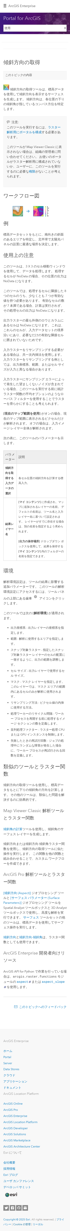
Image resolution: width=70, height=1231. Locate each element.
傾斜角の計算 (12, 829)
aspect (22, 981)
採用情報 (9, 1168)
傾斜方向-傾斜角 (30, 937)
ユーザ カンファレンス (18, 1180)
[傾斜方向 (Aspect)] (17, 893)
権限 (32, 171)
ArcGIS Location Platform (20, 1121)
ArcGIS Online (13, 1103)
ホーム (7, 1050)
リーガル (38, 1223)
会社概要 (9, 1162)
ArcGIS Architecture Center (21, 1146)
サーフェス (31, 917)
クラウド (9, 1074)
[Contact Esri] (25, 1207)
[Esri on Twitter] (6, 1207)
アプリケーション (15, 1080)
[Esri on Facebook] (12, 1207)
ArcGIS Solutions (14, 1133)
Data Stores (11, 1068)
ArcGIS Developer (15, 1127)
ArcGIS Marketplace (16, 1139)
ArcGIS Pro (10, 1109)
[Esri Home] (11, 1194)
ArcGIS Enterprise (21, 6)
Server (7, 1062)
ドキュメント (12, 1087)
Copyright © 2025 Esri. (17, 1218)
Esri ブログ (10, 1174)
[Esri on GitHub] (19, 1207)
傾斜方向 (9, 937)
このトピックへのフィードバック (43, 1006)
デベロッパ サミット (17, 1186)
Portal (7, 1056)
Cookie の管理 (22, 1223)
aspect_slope (53, 981)
